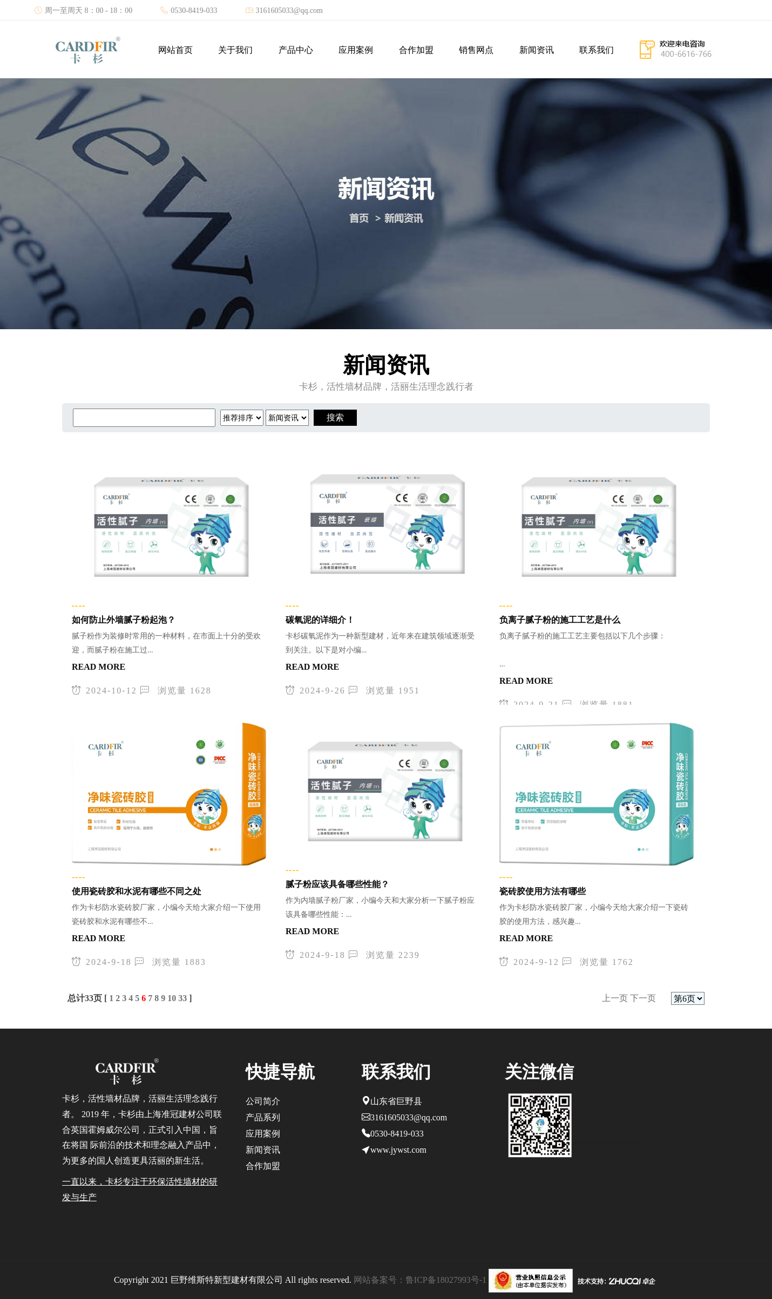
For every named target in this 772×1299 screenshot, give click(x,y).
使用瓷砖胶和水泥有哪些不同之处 (136, 891)
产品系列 (263, 1117)
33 (182, 998)
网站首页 (175, 50)
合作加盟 (416, 50)
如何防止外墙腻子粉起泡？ (123, 619)
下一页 (643, 998)
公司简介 (263, 1101)
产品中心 (296, 50)
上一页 (615, 998)
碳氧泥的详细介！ (320, 619)
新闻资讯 (536, 50)
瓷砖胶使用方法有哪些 (542, 891)
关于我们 (235, 50)
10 (171, 998)
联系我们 (596, 50)
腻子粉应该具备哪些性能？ (337, 884)
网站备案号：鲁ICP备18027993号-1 (420, 1279)
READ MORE (98, 666)
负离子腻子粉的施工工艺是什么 (559, 619)
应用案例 (355, 50)
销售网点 (476, 50)
